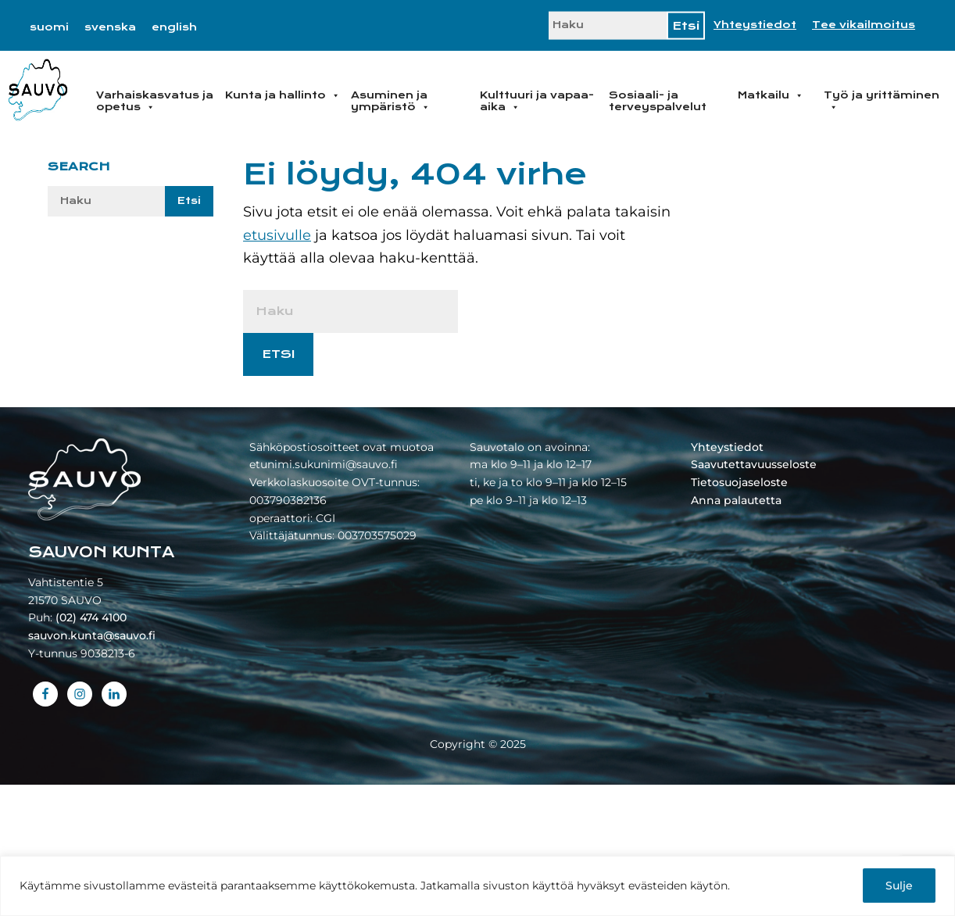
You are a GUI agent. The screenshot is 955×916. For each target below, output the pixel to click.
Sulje (899, 885)
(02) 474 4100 (91, 617)
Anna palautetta (736, 500)
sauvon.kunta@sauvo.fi (92, 635)
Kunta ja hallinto (282, 95)
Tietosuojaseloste (739, 482)
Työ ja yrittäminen (881, 101)
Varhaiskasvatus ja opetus (154, 101)
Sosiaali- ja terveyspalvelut (657, 101)
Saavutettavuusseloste (754, 464)
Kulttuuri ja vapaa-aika (537, 101)
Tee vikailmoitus (863, 25)
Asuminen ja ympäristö (390, 101)
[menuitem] (49, 27)
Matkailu (770, 95)
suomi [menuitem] (49, 27)
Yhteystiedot (755, 25)
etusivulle (277, 235)
